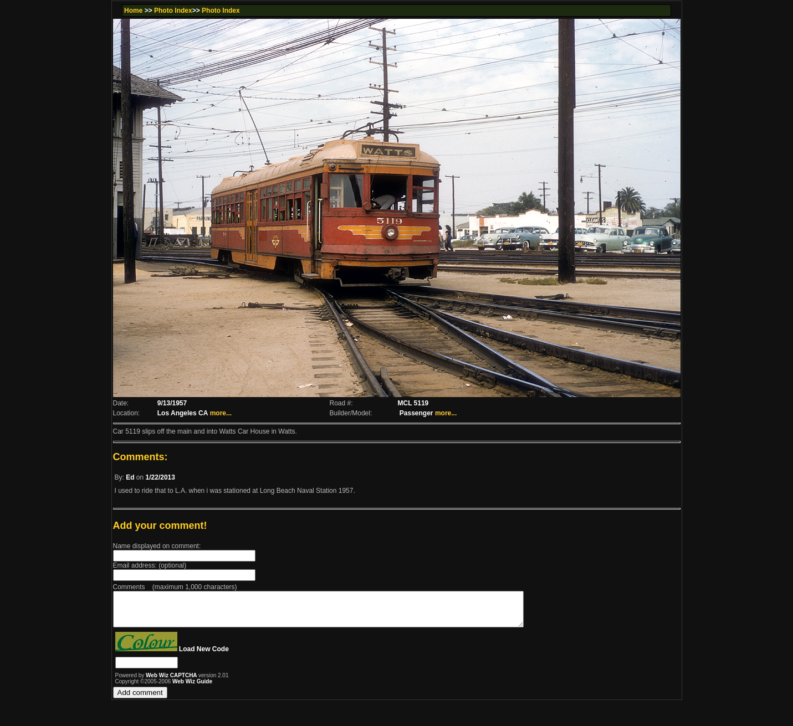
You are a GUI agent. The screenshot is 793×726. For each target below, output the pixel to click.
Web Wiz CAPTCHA (172, 682)
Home (133, 10)
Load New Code (204, 656)
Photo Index (173, 10)
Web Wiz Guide (192, 688)
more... (221, 413)
